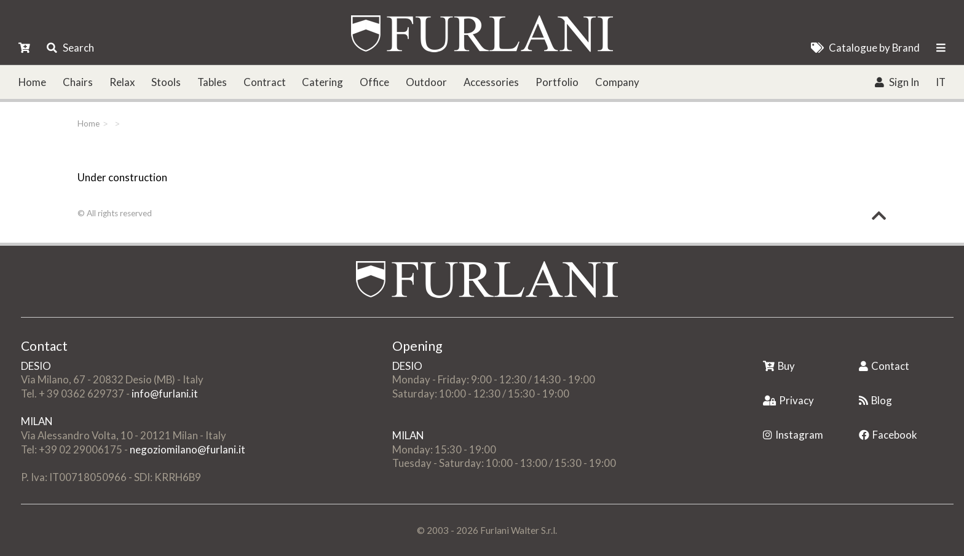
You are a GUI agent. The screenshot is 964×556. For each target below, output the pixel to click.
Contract (264, 82)
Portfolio (557, 82)
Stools (166, 82)
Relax (122, 82)
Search (70, 47)
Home (32, 82)
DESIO (36, 365)
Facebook (888, 434)
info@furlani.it (165, 393)
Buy (779, 365)
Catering (322, 82)
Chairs (78, 82)
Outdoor (426, 82)
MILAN (36, 421)
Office (374, 82)
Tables (212, 82)
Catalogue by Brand (865, 47)
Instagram (793, 434)
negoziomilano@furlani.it (187, 449)
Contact (884, 365)
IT (941, 82)
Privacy (788, 400)
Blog (875, 400)
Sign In (897, 82)
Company (617, 82)
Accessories (491, 82)
